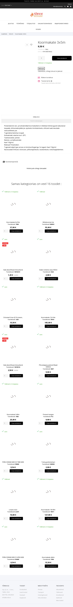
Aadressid (59, 598)
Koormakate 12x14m (48, 317)
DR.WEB (38, 29)
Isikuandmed (60, 589)
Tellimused (59, 592)
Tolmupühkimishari (48, 462)
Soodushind (23, 589)
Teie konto (60, 586)
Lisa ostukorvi (62, 58)
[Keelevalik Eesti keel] (8, 5)
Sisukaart (22, 595)
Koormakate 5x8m (13, 414)
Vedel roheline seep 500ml (48, 270)
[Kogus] (41, 58)
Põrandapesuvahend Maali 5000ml (48, 366)
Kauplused (23, 598)
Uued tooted (23, 592)
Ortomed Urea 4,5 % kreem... (13, 317)
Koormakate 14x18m (48, 510)
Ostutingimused (42, 595)
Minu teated (59, 600)
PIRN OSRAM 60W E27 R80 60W (13, 462)
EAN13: (40, 51)
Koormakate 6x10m (13, 222)
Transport (41, 592)
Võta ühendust (42, 598)
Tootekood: (41, 49)
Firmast (40, 589)
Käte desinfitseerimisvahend (13, 270)
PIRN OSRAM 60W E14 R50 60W (13, 557)
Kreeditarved (60, 595)
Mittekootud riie (48, 222)
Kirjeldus (36, 117)
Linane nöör (13, 510)
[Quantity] (6, 231)
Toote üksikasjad (36, 121)
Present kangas (48, 414)
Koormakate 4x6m (48, 557)
